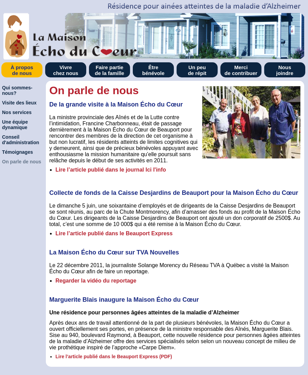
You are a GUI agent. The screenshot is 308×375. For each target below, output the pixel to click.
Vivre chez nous (65, 70)
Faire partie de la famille (109, 70)
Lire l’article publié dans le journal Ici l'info (110, 170)
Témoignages (17, 152)
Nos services (16, 112)
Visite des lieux (19, 102)
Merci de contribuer (240, 70)
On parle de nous (21, 161)
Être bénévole (153, 70)
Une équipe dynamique (15, 124)
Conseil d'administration (20, 139)
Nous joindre (284, 70)
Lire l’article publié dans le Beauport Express (113, 233)
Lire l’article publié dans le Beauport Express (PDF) (113, 356)
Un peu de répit (197, 70)
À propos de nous (22, 70)
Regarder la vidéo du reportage (96, 281)
